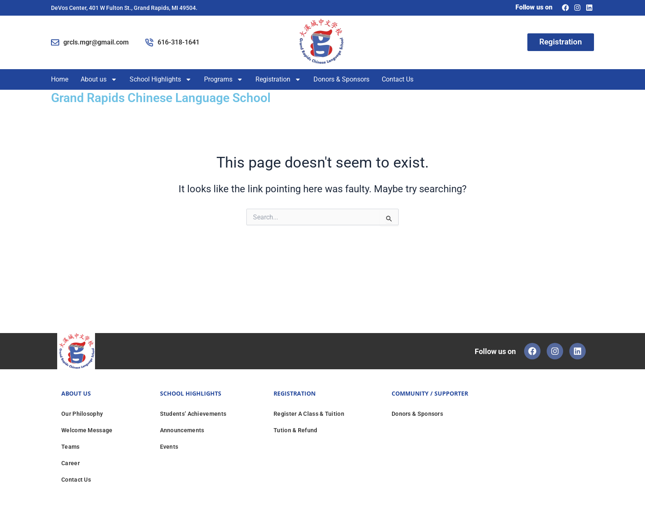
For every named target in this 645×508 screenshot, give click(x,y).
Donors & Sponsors (341, 79)
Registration (278, 79)
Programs (223, 79)
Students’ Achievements (193, 413)
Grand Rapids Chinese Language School (161, 98)
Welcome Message (87, 429)
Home (59, 79)
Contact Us (397, 79)
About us (99, 79)
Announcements (182, 429)
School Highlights (161, 79)
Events (169, 446)
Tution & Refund (296, 429)
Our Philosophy (82, 413)
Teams (70, 446)
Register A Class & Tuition (309, 413)
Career (70, 462)
